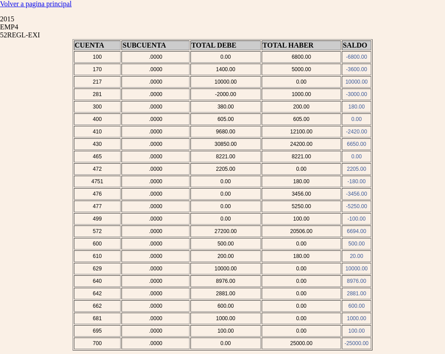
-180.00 (357, 181)
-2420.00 (356, 132)
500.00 (356, 244)
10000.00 (356, 82)
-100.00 (357, 219)
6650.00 (356, 144)
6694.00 (356, 231)
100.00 (356, 331)
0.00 (357, 119)
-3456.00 (356, 194)
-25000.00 (356, 343)
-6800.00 (356, 57)
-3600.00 (356, 69)
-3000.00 (356, 94)
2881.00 (356, 293)
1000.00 (356, 318)
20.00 (356, 256)
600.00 (356, 306)
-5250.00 (356, 206)
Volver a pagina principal (36, 4)
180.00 (356, 107)
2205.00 (356, 169)
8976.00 (356, 281)
